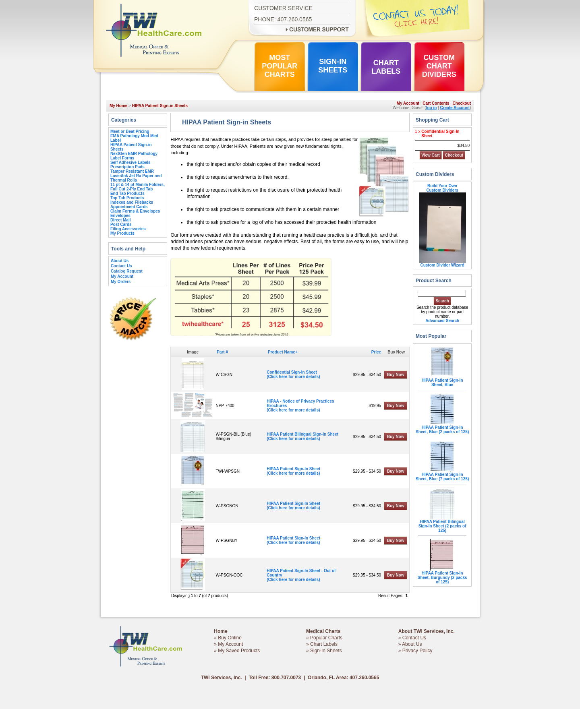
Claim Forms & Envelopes (135, 211)
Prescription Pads (127, 167)
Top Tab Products (127, 198)
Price (376, 352)
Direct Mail (120, 220)
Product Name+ (283, 352)
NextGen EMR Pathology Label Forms (133, 155)
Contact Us (121, 266)
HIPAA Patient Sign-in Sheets (160, 105)
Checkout (462, 103)
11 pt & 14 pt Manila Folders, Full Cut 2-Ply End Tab (137, 186)
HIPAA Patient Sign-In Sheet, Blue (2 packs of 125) (442, 428)
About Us (119, 260)
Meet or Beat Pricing (129, 131)
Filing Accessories (128, 229)
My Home (118, 105)
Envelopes (120, 215)
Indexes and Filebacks (131, 202)
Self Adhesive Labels (130, 162)
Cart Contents (436, 103)
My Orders (120, 281)
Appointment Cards (129, 207)
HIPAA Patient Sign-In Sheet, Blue (442, 380)
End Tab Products (127, 193)
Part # (222, 352)
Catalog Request (127, 271)
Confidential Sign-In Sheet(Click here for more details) (293, 374)
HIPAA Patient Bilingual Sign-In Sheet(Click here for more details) (302, 436)
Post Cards (121, 224)
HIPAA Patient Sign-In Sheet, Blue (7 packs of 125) (442, 475)
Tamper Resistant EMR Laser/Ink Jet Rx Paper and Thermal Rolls (136, 175)
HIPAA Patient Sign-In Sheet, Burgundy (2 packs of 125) (442, 575)
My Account (408, 103)
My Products (122, 233)
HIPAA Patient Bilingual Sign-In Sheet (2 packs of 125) (442, 524)
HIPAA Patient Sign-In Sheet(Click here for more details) (293, 471)
